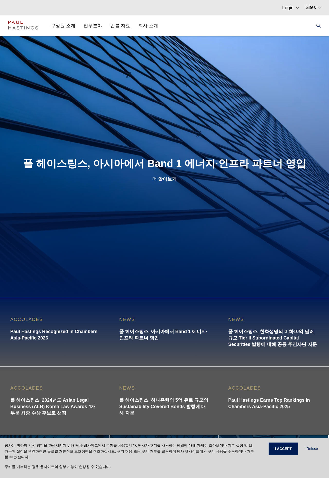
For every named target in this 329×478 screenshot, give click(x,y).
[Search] (317, 26)
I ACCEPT (283, 449)
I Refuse (311, 449)
